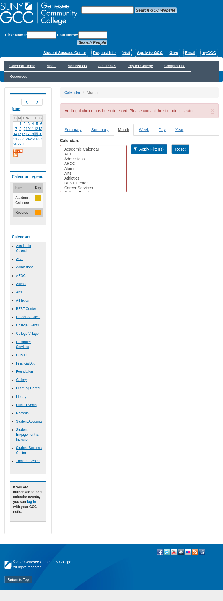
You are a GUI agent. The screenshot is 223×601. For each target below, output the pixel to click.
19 (36, 134)
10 (28, 129)
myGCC (209, 52)
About (51, 66)
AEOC (21, 276)
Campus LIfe (174, 66)
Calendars (69, 140)
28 (15, 144)
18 (32, 134)
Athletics (22, 300)
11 (32, 129)
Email (190, 52)
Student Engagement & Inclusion (27, 434)
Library (21, 397)
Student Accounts (29, 421)
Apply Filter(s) (148, 149)
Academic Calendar (93, 149)
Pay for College (140, 66)
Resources (18, 76)
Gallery (21, 380)
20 (40, 134)
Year (179, 129)
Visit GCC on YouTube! (174, 552)
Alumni (21, 284)
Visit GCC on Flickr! (188, 552)
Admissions (77, 66)
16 (23, 134)
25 (32, 139)
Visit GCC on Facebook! (160, 552)
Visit (126, 52)
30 (23, 144)
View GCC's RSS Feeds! (195, 552)
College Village (27, 334)
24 (28, 139)
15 (19, 134)
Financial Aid (25, 363)
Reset (180, 149)
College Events (27, 325)
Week (144, 129)
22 (19, 139)
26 (36, 139)
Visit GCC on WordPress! (181, 552)
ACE (19, 259)
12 (36, 129)
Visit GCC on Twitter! (167, 552)
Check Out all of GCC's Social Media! (202, 552)
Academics (107, 66)
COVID (21, 355)
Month (126, 131)
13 (40, 129)
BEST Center (26, 309)
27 (40, 139)
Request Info (104, 52)
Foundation (24, 372)
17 (28, 134)
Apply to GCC (150, 52)
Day (162, 129)
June (16, 108)
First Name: (16, 35)
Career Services (28, 317)
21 (15, 139)
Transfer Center (28, 461)
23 (23, 139)
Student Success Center (64, 52)
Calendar (72, 92)
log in (31, 502)
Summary (73, 129)
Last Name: (67, 35)
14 (15, 134)
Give (173, 52)
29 (19, 144)
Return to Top (18, 580)
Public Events (26, 405)
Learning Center (28, 388)
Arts (19, 292)
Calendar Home (22, 66)
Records (22, 413)
